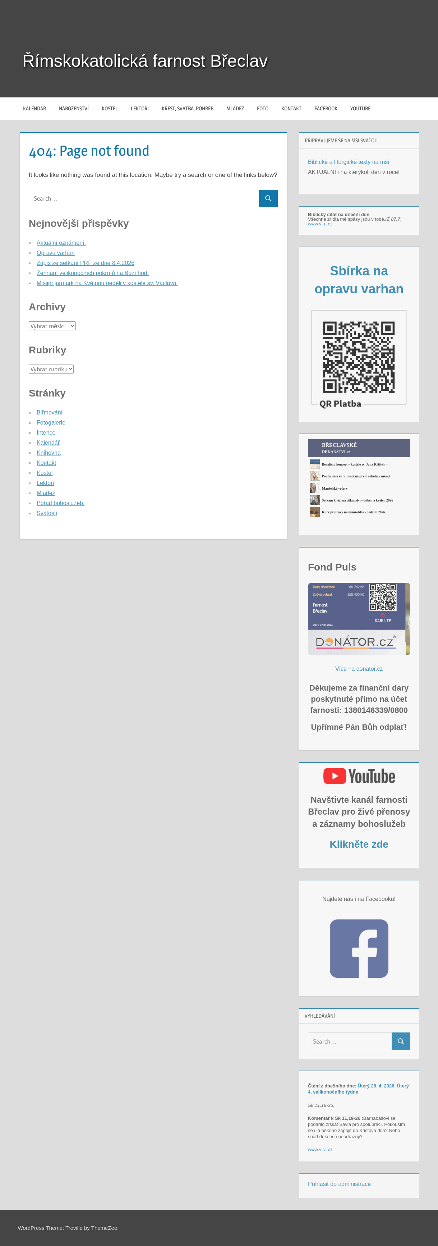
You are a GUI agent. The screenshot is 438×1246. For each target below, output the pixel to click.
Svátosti (47, 513)
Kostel (110, 108)
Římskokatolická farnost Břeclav (145, 60)
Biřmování (50, 412)
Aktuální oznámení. (61, 243)
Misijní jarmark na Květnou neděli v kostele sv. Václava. (107, 283)
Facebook (325, 108)
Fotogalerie (51, 423)
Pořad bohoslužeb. (60, 503)
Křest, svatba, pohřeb (187, 108)
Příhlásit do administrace (339, 1184)
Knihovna (49, 453)
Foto (262, 108)
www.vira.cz (320, 223)
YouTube (360, 108)
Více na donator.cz (359, 669)
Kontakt (291, 108)
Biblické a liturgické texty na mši (348, 162)
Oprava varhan (56, 253)
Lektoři (140, 108)
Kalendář (34, 108)
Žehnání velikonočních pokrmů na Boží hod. (93, 273)
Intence (46, 433)
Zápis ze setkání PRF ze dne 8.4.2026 (85, 263)
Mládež (235, 108)
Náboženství (74, 108)
